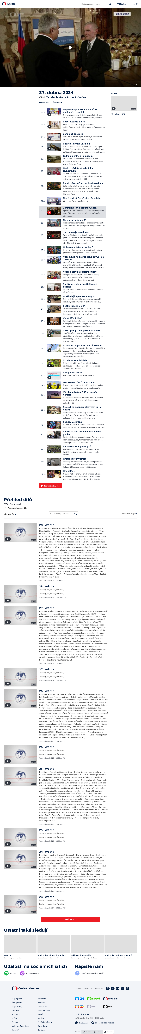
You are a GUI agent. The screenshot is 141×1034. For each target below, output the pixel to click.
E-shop (15, 1022)
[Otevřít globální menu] (135, 4)
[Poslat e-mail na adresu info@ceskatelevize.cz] (102, 1022)
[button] (70, 47)
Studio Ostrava (44, 1010)
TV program (17, 998)
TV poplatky (17, 1006)
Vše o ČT (15, 1030)
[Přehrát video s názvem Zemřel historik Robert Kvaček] (70, 47)
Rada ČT (41, 1014)
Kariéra (41, 1018)
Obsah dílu (44, 102)
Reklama (41, 1002)
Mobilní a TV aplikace (20, 1026)
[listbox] (97, 1032)
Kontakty (42, 1030)
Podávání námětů (45, 1022)
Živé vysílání (17, 1002)
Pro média (42, 998)
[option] (87, 1032)
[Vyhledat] (76, 514)
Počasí (14, 1018)
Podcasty (15, 1014)
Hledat (109, 4)
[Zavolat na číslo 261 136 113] (81, 1022)
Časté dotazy (43, 1026)
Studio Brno (43, 1006)
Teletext (15, 1010)
